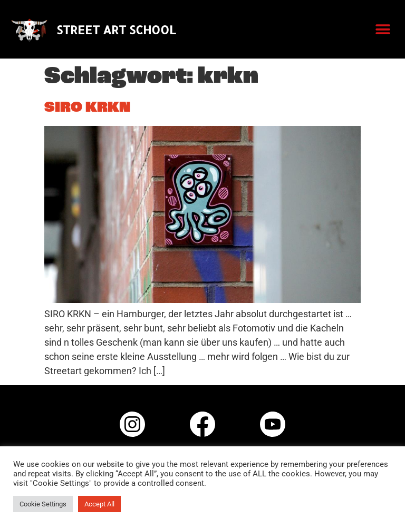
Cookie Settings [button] (43, 504)
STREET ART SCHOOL (116, 29)
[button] (382, 29)
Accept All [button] (99, 504)
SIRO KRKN (87, 108)
